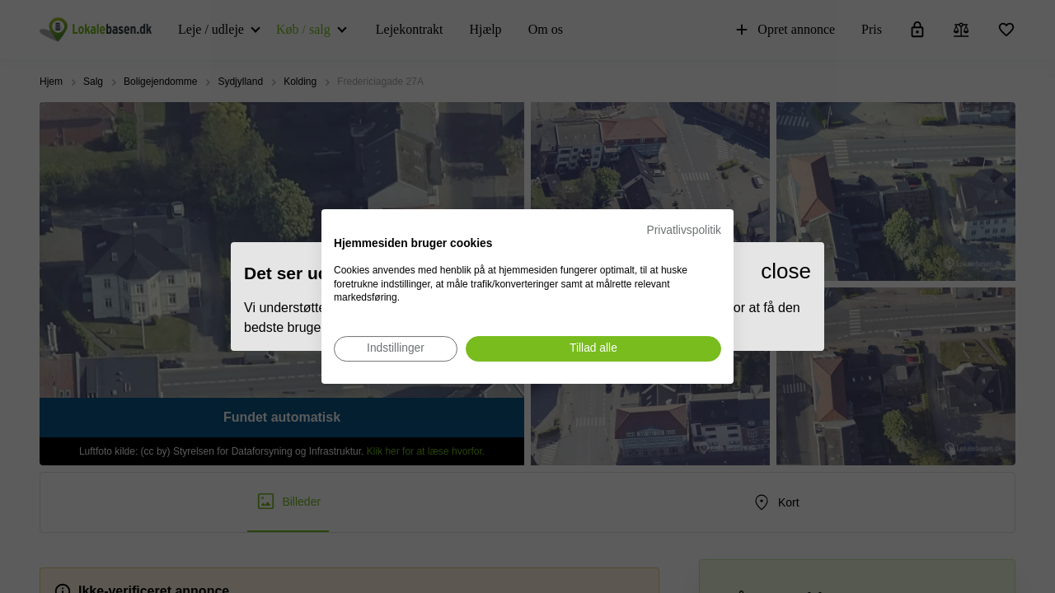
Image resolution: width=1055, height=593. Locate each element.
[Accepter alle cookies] (593, 349)
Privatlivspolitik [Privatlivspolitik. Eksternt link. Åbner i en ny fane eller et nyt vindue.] (684, 230)
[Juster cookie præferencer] (395, 349)
